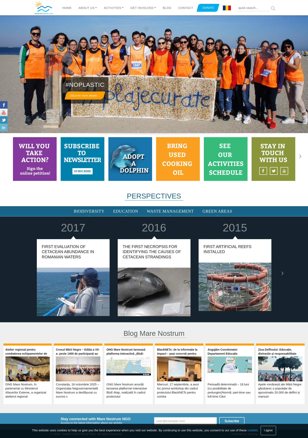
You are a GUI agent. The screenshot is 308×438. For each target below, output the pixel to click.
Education (125, 211)
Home (67, 8)
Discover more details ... (85, 95)
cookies (253, 430)
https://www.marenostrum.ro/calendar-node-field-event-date (226, 159)
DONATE (208, 7)
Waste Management (170, 211)
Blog (167, 8)
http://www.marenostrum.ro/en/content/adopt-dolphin (130, 159)
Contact (185, 8)
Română (227, 8)
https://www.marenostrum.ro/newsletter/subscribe (82, 159)
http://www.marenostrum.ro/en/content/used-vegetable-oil (178, 159)
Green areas (217, 211)
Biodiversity (89, 211)
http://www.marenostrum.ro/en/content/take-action (35, 159)
